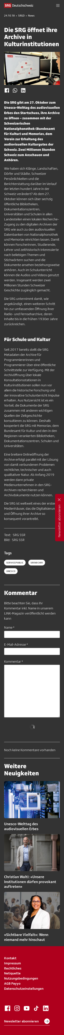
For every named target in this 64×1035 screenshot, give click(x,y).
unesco (10, 571)
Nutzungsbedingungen (21, 978)
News (31, 15)
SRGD (21, 15)
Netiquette (12, 973)
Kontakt (10, 958)
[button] (58, 5)
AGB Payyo (12, 983)
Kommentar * (13, 661)
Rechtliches (12, 968)
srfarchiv (37, 562)
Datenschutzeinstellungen (24, 988)
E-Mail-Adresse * (16, 644)
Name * (9, 627)
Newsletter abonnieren (27, 1021)
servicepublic (14, 562)
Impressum (12, 963)
